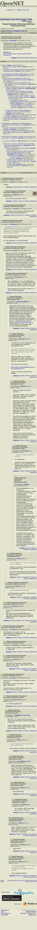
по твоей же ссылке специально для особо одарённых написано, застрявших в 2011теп (20, 92)
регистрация (20, 19)
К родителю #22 (26, 834)
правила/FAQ (10, 19)
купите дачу (11, 164)
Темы (35, 880)
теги (24, 10)
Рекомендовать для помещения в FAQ (16, 880)
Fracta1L (14, 116)
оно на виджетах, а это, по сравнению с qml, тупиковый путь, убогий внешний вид (18, 83)
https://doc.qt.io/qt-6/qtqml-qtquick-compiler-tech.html (20, 322)
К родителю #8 (26, 577)
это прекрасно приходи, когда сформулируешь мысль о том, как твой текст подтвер (23, 101)
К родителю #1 (20, 215)
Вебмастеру (32, 915)
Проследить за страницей (6, 914)
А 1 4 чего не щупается (10, 141)
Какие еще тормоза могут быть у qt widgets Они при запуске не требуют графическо (21, 87)
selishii (29, 80)
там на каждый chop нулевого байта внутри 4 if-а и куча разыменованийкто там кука (18, 74)
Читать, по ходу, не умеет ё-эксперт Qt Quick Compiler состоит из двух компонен (21, 96)
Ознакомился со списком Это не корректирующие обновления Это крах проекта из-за (16, 124)
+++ (14, 10)
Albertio (24, 66)
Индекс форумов (29, 880)
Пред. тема (28, 881)
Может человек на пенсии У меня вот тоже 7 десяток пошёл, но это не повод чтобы (20, 160)
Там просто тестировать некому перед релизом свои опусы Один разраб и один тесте (18, 131)
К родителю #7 (26, 597)
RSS (29, 22)
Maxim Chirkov (31, 912)
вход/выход (24, 20)
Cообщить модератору (30, 57)
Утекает (4, 65)
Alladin (9, 65)
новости (10, 10)
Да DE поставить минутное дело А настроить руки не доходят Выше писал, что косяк (20, 151)
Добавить (24, 913)
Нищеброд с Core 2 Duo (14, 154)
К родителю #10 (26, 668)
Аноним (17, 71)
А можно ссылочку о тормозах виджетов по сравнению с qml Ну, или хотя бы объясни (18, 111)
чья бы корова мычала (14, 165)
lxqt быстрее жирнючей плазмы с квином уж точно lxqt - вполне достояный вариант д (19, 118)
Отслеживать (33, 33)
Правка (20, 57)
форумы (3, 19)
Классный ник (12, 155)
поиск (13, 19)
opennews (13, 40)
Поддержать (32, 913)
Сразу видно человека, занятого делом (17, 148)
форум (19, 10)
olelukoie (32, 97)
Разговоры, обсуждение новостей (16, 31)
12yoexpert (22, 75)
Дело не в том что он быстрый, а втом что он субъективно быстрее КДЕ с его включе (16, 79)
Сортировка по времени (27, 172)
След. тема (34, 881)
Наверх (20, 187)
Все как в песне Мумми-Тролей (12, 66)
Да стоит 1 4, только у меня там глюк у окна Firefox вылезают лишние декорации (20, 144)
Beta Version (22, 141)
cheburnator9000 (30, 88)
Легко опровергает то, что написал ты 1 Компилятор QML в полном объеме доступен (23, 106)
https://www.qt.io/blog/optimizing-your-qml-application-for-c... (23, 367)
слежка (29, 19)
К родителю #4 (20, 620)
